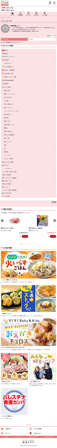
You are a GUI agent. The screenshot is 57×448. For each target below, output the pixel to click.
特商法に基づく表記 (33, 436)
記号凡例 (54, 202)
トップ (2, 17)
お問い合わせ (19, 436)
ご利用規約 (6, 436)
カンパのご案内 (6, 196)
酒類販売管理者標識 (49, 436)
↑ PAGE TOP (28, 424)
